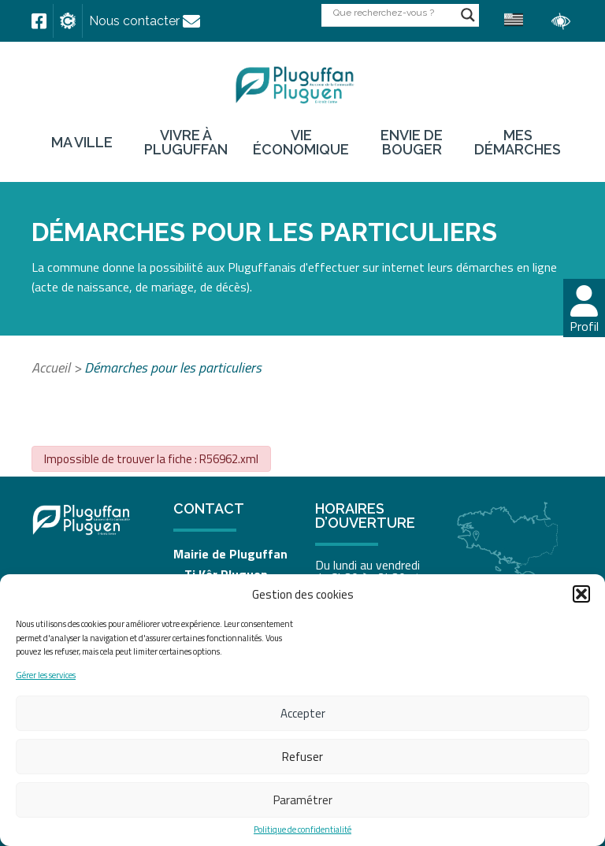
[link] (39, 21)
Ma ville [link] (82, 142)
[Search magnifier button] (468, 15)
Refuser (302, 757)
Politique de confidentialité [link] (302, 830)
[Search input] (393, 12)
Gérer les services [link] (46, 675)
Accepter (302, 713)
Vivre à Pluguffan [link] (186, 142)
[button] (581, 594)
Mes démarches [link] (517, 142)
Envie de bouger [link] (411, 142)
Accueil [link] (51, 367)
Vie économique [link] (301, 142)
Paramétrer (302, 800)
